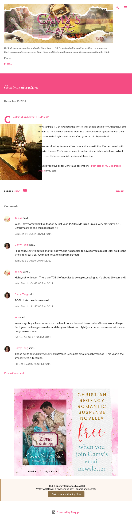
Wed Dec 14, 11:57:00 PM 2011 (34, 306)
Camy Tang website (37, 63)
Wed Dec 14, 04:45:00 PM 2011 (34, 283)
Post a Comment (14, 373)
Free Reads (10, 63)
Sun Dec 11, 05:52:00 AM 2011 (33, 233)
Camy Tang (21, 244)
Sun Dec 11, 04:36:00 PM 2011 (33, 260)
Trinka (18, 217)
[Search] (117, 6)
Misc (17, 191)
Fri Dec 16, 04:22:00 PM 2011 (33, 363)
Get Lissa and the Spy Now (66, 494)
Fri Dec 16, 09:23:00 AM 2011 (33, 337)
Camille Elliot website (69, 63)
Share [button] (120, 191)
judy (17, 317)
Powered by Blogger (66, 512)
